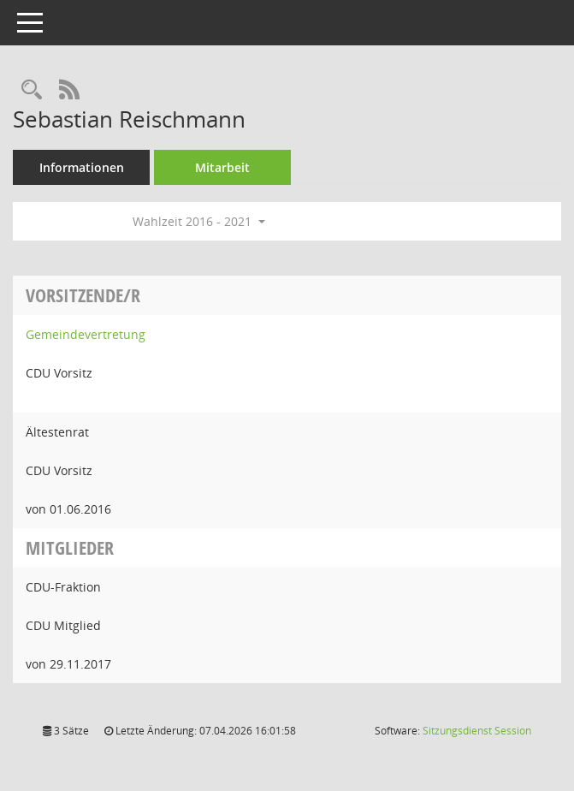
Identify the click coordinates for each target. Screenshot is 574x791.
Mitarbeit (222, 167)
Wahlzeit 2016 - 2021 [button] (199, 221)
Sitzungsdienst (477, 730)
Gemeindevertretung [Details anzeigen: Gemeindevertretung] (85, 334)
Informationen (81, 167)
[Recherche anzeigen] (31, 90)
